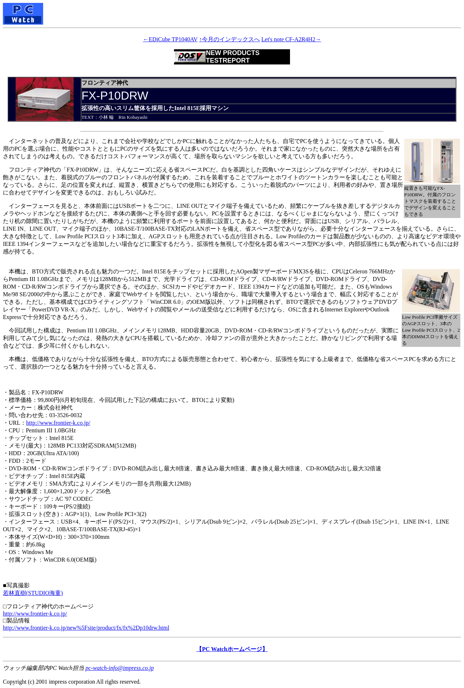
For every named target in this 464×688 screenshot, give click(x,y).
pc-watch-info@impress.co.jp (120, 668)
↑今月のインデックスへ (229, 39)
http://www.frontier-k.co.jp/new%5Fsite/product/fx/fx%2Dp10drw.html (86, 628)
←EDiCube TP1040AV (170, 39)
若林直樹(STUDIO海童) (33, 593)
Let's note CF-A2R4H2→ (291, 39)
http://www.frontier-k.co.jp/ (58, 423)
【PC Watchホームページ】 (232, 649)
